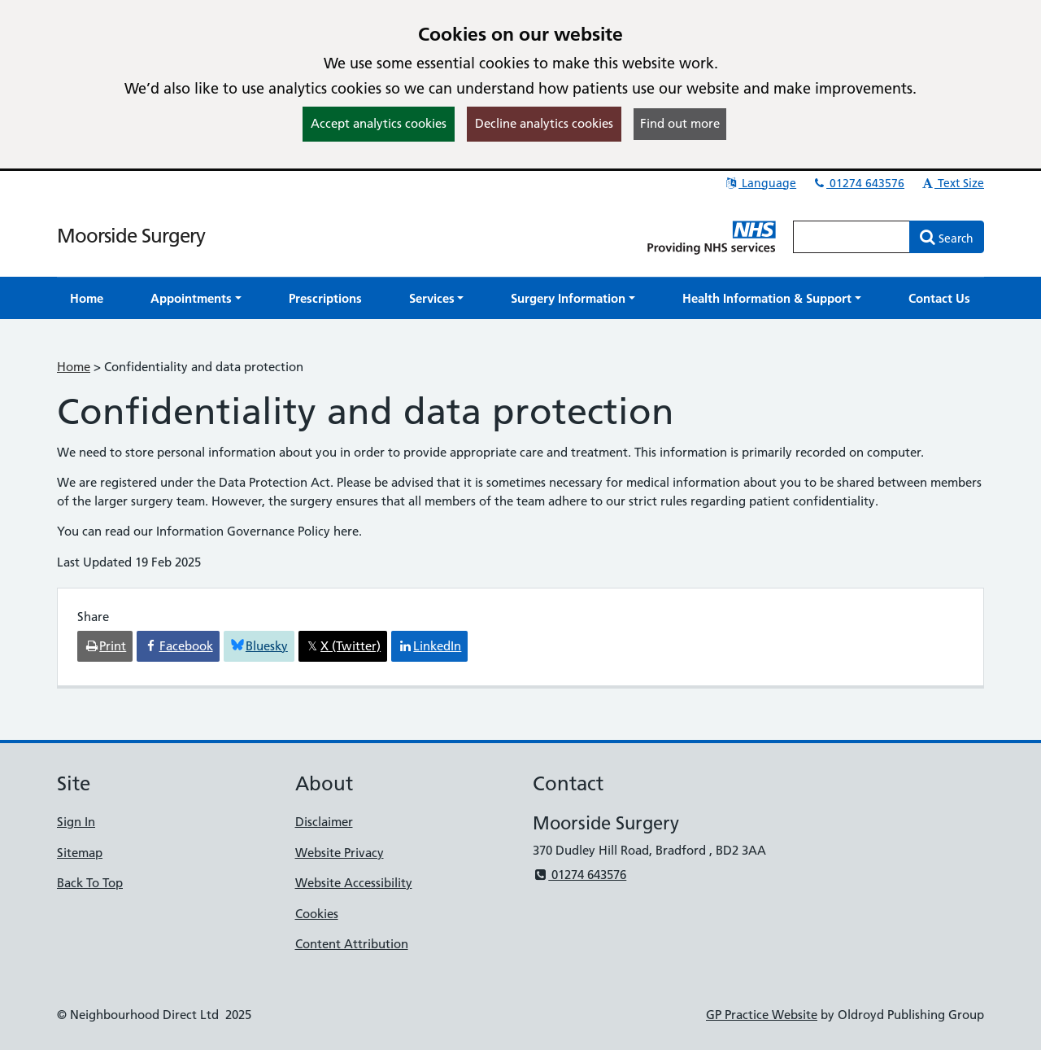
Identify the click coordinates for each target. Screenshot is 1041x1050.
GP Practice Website (761, 1014)
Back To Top (90, 882)
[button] (196, 298)
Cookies (316, 913)
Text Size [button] (952, 183)
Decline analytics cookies (544, 123)
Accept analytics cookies (378, 123)
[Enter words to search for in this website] (851, 237)
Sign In (76, 821)
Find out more (680, 123)
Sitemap (79, 852)
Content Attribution (351, 944)
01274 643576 (858, 183)
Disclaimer (324, 821)
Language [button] (760, 183)
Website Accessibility (353, 882)
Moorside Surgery (131, 235)
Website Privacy (339, 852)
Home (73, 366)
